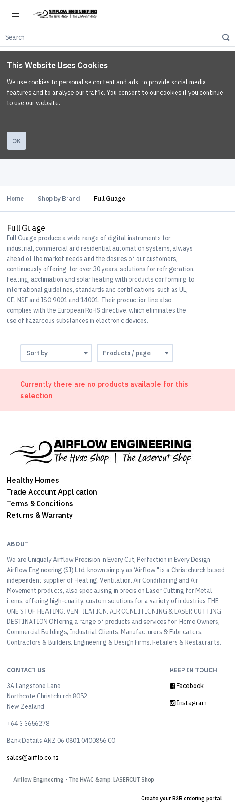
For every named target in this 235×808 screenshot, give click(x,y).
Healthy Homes (33, 480)
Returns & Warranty (40, 515)
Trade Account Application (52, 491)
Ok (16, 141)
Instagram (188, 703)
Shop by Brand (59, 198)
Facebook (187, 686)
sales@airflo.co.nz (33, 758)
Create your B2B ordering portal (181, 798)
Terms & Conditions (40, 503)
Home (15, 198)
